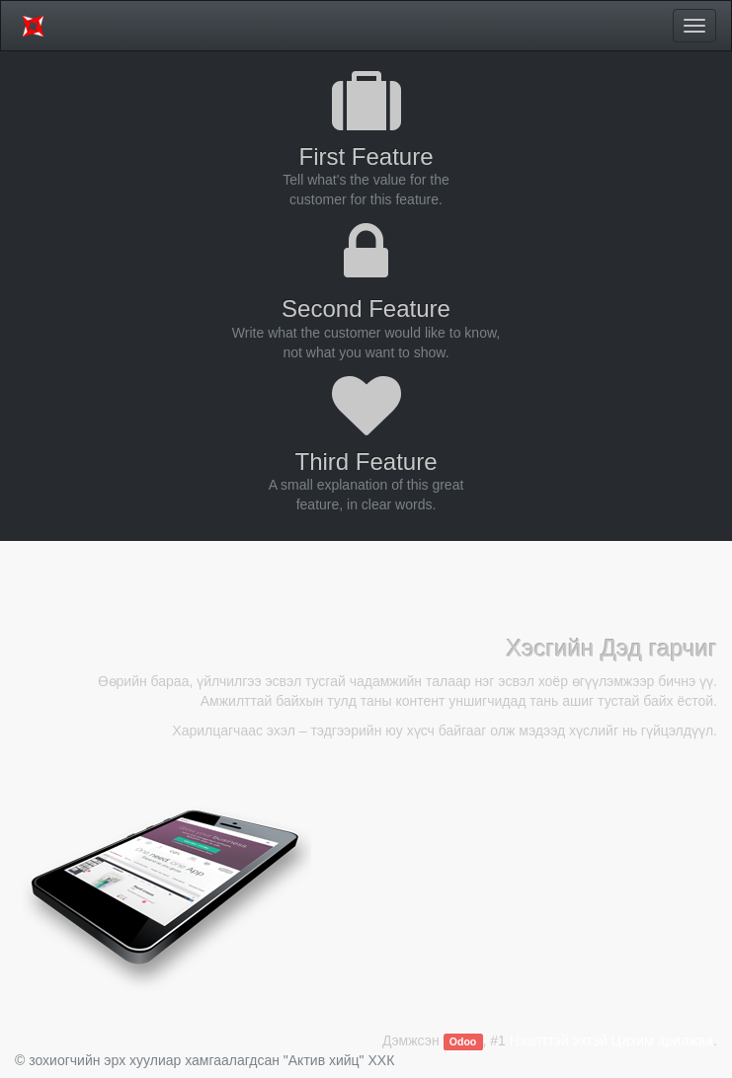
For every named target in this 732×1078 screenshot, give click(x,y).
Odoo (462, 1041)
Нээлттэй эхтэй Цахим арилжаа (611, 1040)
